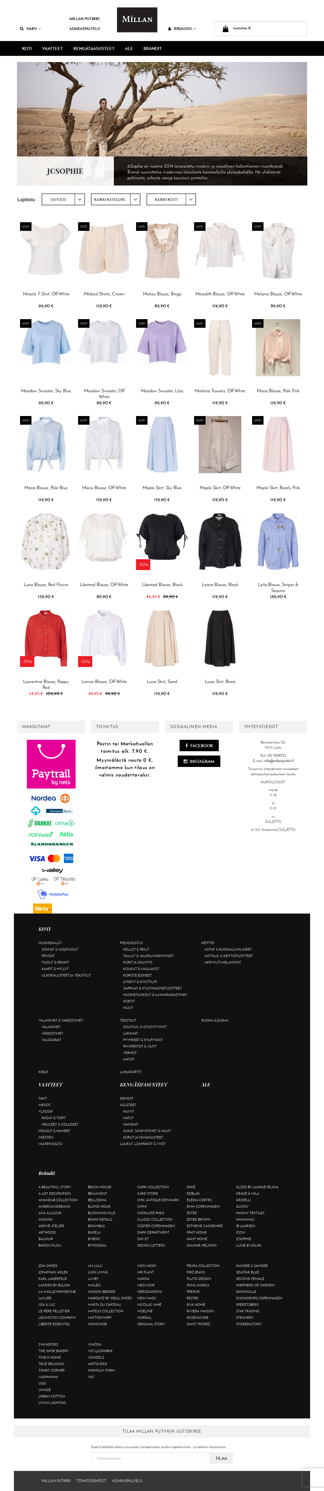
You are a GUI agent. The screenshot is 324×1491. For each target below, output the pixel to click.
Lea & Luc (47, 1304)
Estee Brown (198, 1219)
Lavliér (45, 1298)
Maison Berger (101, 1291)
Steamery (245, 1317)
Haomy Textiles (250, 1213)
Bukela (94, 1232)
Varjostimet (52, 1033)
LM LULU (95, 1266)
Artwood (47, 1232)
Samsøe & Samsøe (252, 1266)
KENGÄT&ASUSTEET (93, 48)
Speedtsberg (247, 1304)
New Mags (146, 1298)
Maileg (94, 1285)
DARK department (153, 1232)
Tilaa (221, 1458)
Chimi (142, 1206)
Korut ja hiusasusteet (143, 1137)
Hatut (128, 1118)
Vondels (96, 1357)
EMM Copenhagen (203, 1206)
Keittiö (207, 943)
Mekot (45, 1105)
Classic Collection (154, 1219)
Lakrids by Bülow (54, 1285)
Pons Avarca (198, 1285)
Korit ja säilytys (137, 962)
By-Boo (94, 1239)
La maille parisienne (57, 1291)
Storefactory (249, 1324)
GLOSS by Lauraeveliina (257, 1187)
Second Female (250, 1279)
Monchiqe (97, 1324)
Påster (192, 1298)
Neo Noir (146, 1285)
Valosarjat (51, 1040)
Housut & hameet (54, 1131)
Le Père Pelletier (54, 1311)
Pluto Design (199, 1279)
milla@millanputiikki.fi (279, 761)
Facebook (199, 745)
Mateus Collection (105, 1311)
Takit (43, 1098)
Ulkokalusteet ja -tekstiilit (66, 975)
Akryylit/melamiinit (223, 962)
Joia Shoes (48, 1266)
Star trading (248, 1311)
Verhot (130, 1053)
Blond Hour (99, 1206)
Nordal (144, 1317)
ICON (240, 1232)
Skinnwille (246, 1291)
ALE (129, 48)
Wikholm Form (101, 1370)
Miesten (46, 1137)
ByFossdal (97, 1245)
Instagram (199, 761)
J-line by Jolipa (248, 1245)
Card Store (147, 1193)
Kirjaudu (182, 28)
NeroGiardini (149, 1291)
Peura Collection (203, 1266)
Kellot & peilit (136, 949)
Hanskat (130, 1124)
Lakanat (130, 1033)
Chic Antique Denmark (158, 1200)
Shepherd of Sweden (255, 1285)
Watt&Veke (97, 1364)
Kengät (126, 1098)
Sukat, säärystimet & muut (147, 1131)
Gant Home (197, 1239)
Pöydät (48, 956)
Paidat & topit (54, 1118)
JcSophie (243, 1239)
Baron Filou (50, 1245)
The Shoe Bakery (54, 1351)
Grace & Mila (247, 1193)
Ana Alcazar (50, 1213)
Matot (129, 1059)
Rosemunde (198, 1317)
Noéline (145, 1311)
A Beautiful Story (55, 1187)
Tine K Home (50, 1357)
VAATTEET (52, 48)
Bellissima (97, 1200)
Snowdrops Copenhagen (259, 1298)
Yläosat (46, 1111)
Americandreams (54, 1206)
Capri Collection (153, 1187)
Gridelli (243, 1200)
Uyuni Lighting (52, 1403)
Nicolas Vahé (149, 1304)
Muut (128, 1008)
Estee (192, 1213)
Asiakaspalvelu (84, 28)
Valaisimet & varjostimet (61, 1020)
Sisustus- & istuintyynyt (145, 1027)
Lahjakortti (130, 1072)
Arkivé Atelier (51, 1226)
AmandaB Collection (58, 1200)
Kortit (129, 1001)
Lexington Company (57, 1317)
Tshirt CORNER (52, 1370)
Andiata (45, 1219)
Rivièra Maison (200, 1311)
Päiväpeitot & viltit (139, 1046)
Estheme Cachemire (205, 1226)
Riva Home (196, 1304)
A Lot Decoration (55, 1193)
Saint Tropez (198, 1324)
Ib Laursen (245, 1226)
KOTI (27, 48)
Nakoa (143, 1279)
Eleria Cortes (199, 1200)
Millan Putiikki (84, 18)
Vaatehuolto (50, 1144)
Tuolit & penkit (55, 962)
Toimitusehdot (91, 1481)
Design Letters (151, 1245)
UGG (42, 1383)
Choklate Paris (150, 1213)
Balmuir (46, 1239)
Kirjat (43, 1072)
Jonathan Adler (53, 1272)
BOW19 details (100, 1219)
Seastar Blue (247, 1272)
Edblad (193, 1193)
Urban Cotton (52, 1396)
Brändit (152, 48)
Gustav (242, 1206)
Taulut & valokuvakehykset (148, 956)
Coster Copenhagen (156, 1226)
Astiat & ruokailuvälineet (228, 949)
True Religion (51, 1364)
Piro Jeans (196, 1272)
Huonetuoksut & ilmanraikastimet (155, 995)
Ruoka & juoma (214, 1020)
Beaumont (97, 1193)
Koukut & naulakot (141, 969)
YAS (91, 1377)
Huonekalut (50, 943)
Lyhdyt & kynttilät (140, 982)
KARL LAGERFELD (53, 1279)
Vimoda (95, 1344)
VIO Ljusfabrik (100, 1351)
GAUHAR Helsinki (202, 1245)
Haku (30, 28)
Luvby (93, 1279)
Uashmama (48, 1377)
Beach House (99, 1187)
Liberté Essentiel (54, 1324)
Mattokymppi (99, 1317)
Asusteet (128, 1105)
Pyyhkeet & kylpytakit (143, 1040)
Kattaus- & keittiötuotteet (229, 956)
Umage (45, 1390)
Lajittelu (26, 199)
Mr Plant (145, 1272)
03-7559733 (277, 755)
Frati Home (197, 1232)
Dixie (191, 1187)
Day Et (143, 1239)
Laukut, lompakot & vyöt (143, 1144)
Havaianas (245, 1219)
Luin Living (98, 1272)
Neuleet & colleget (60, 1124)
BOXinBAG (96, 1226)
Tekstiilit (128, 1020)
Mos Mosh (146, 1266)
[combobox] (63, 199)
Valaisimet (51, 1027)
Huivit (128, 1111)
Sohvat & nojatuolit (60, 949)
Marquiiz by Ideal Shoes (110, 1298)
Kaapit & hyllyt (55, 969)
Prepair (193, 1291)
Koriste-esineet (137, 975)
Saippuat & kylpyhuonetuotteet (152, 988)
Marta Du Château (104, 1304)
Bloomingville (101, 1213)
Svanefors (48, 1344)
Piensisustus (131, 943)
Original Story (151, 1324)
